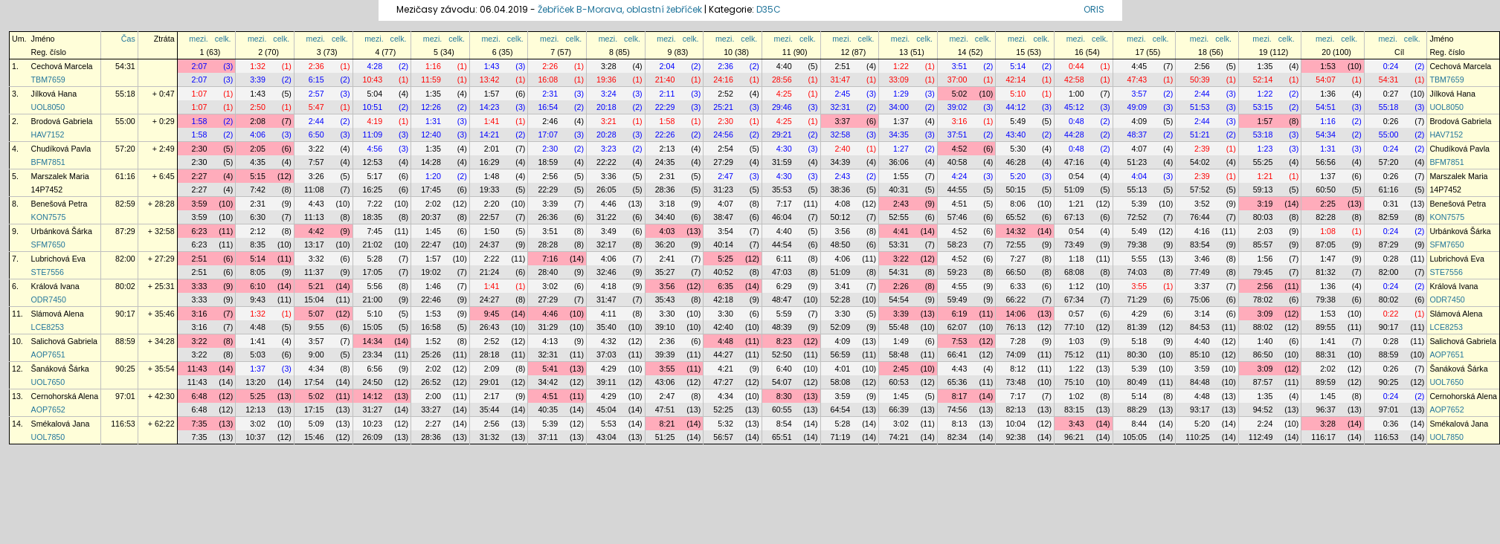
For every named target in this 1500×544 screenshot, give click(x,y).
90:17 (125, 313)
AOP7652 (48, 409)
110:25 (1197, 437)
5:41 (550, 368)
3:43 (1076, 423)
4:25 (784, 93)
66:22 (1015, 299)
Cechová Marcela (62, 66)
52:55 (899, 217)
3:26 (316, 176)
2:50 (257, 107)
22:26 (665, 134)
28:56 (782, 79)
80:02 (125, 286)
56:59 (841, 354)
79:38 (1137, 244)
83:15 (1074, 409)
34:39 (841, 162)
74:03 (1137, 272)
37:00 (957, 79)
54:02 (1200, 162)
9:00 (316, 354)
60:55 (782, 409)
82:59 (125, 203)
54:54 (899, 299)
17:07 (548, 134)
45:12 (1074, 107)
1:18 (1076, 258)
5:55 (1139, 258)
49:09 (1137, 107)
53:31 (899, 244)
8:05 (257, 272)
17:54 (314, 382)
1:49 (901, 341)
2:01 (492, 148)
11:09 (373, 134)
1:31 (433, 121)
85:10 (1200, 354)
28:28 (548, 244)
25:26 (431, 354)
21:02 (373, 244)
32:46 (606, 272)
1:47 (1328, 258)
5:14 (1018, 66)
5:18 (1139, 341)
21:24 (490, 272)
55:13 (1137, 189)
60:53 (899, 382)
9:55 (316, 327)
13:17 (314, 244)
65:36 (957, 382)
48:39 (782, 327)
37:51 (957, 134)
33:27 (431, 409)
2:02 (433, 203)
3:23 (609, 148)
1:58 (199, 121)
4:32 (609, 341)
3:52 (1202, 203)
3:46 (1202, 258)
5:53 (609, 423)
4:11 (609, 313)
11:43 (197, 368)
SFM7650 (48, 244)
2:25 (1328, 203)
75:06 (1200, 299)
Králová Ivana (55, 286)
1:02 (1076, 396)
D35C (768, 9)
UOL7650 (48, 382)
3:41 (842, 286)
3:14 (1202, 313)
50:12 (841, 217)
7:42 (257, 189)
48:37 (1137, 134)
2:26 (550, 66)
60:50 (1326, 189)
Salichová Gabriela (64, 341)
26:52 (431, 382)
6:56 (374, 368)
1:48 (492, 176)
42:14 (1015, 79)
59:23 (957, 272)
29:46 (782, 107)
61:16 (125, 176)
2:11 (667, 93)
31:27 (373, 409)
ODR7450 (48, 299)
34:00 (899, 107)
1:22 (901, 66)
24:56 (723, 134)
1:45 (433, 231)
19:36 (606, 79)
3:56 (842, 231)
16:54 (548, 107)
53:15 (1263, 107)
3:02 (550, 286)
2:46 (550, 121)
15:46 (314, 437)
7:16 (550, 258)
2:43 (842, 176)
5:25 (725, 258)
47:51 (665, 409)
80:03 (1263, 217)
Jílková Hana (54, 93)
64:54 (841, 409)
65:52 (1015, 217)
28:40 (548, 272)
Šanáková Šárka (60, 368)
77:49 (1200, 272)
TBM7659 (48, 79)
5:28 (374, 258)
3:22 (316, 148)
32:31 (841, 107)
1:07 (199, 93)
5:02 (960, 93)
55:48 (899, 327)
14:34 (373, 341)
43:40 (1015, 134)
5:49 (1018, 121)
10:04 (1015, 423)
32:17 (606, 244)
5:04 (374, 93)
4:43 (316, 203)
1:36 (1328, 93)
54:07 (1326, 79)
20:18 (606, 107)
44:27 (723, 354)
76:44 (1200, 217)
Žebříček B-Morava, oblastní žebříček (620, 9)
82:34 (957, 437)
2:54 (725, 148)
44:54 (782, 244)
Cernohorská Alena (65, 396)
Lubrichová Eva (58, 258)
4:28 (374, 66)
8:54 (784, 423)
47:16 (1074, 162)
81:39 (1137, 327)
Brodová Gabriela (62, 121)
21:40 (665, 79)
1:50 (492, 231)
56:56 (1326, 162)
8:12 (1018, 368)
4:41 (901, 231)
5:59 (784, 313)
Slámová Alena (57, 313)
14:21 (490, 134)
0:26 (1391, 121)
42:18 (723, 299)
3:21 (609, 121)
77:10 (1074, 327)
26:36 (548, 217)
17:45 (431, 189)
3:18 (667, 203)
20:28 (606, 134)
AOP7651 (48, 354)
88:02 (1263, 327)
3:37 (842, 121)
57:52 (1200, 189)
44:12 (1015, 107)
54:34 (1326, 134)
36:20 (665, 244)
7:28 (1018, 341)
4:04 (1139, 176)
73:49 (1074, 244)
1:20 (433, 176)
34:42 (548, 382)
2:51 (842, 66)
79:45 (1263, 272)
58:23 (957, 244)
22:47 (431, 244)
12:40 (431, 134)
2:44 (1202, 93)
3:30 (667, 313)
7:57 (316, 162)
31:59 (782, 162)
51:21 (1200, 134)
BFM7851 (48, 162)
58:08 (841, 382)
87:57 (1263, 382)
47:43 (1137, 79)
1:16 (433, 66)
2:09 (492, 368)
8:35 (257, 244)
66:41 (957, 354)
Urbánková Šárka (61, 231)
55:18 (125, 93)
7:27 (1018, 258)
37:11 (548, 437)
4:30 (784, 148)
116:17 (1323, 437)
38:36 (841, 189)
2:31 (550, 93)
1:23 (1265, 148)
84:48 (1200, 382)
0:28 (1391, 258)
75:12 (1074, 354)
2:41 (667, 258)
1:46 (433, 286)
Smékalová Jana (60, 423)
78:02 (1263, 299)
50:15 (1015, 189)
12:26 (431, 107)
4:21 (725, 368)
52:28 (841, 299)
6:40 (784, 368)
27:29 (723, 162)
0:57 (1076, 313)
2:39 (1202, 148)
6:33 (1018, 286)
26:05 (606, 189)
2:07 (199, 66)
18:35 (373, 217)
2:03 (1265, 231)
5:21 (316, 286)
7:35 (199, 423)
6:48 (199, 396)
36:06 (899, 162)
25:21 (723, 107)
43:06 (665, 382)
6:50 (316, 134)
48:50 (841, 244)
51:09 (1074, 189)
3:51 (960, 66)
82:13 (1015, 409)
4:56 (374, 148)
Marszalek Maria (60, 176)
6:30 (257, 217)
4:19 (374, 121)
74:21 (899, 437)
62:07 (957, 327)
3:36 (609, 176)
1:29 (901, 93)
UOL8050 (48, 107)
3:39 (257, 79)
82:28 (1326, 217)
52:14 (1263, 79)
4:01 (842, 368)
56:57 (723, 437)
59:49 (957, 299)
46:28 (1015, 162)
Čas (128, 38)
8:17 (960, 396)
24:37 (490, 244)
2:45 (842, 93)
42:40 (723, 327)
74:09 (1015, 354)
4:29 (1139, 313)
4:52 (960, 148)
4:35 (257, 162)
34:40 (665, 217)
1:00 (1076, 93)
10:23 (373, 423)
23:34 (373, 354)
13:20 (255, 382)
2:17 (492, 396)
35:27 (665, 272)
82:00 (125, 258)
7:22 (374, 203)
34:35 (899, 134)
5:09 (316, 423)
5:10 (1018, 93)
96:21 (1074, 437)
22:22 (606, 162)
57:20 (125, 148)
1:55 (901, 176)
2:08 (257, 121)
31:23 (723, 189)
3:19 (1265, 203)
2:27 (199, 176)
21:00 (373, 299)
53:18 (1263, 134)
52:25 (723, 409)
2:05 (257, 148)
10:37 (255, 437)
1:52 (433, 341)
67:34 (1074, 299)
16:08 (548, 79)
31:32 (490, 437)
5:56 (374, 286)
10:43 (373, 79)
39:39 (665, 354)
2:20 (492, 203)
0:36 (1391, 423)
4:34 (316, 368)
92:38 (1015, 437)
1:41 (492, 121)
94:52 (1263, 409)
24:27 (490, 299)
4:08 (842, 203)
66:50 (1015, 272)
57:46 (957, 217)
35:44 (490, 409)
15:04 (314, 299)
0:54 (1076, 176)
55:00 (125, 121)
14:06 (1015, 313)
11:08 (314, 189)
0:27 (1391, 93)
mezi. (198, 38)
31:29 (548, 327)
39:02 (957, 107)
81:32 (1326, 272)
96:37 (1326, 409)
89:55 (1326, 327)
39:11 (606, 382)
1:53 (1328, 66)
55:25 (1263, 162)
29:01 (490, 382)
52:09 (841, 327)
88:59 (125, 341)
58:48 (899, 354)
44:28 (1074, 134)
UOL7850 (48, 437)
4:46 (609, 203)
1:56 (1265, 258)
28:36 (665, 189)
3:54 (725, 231)
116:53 (123, 423)
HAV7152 (48, 134)
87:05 (1326, 244)
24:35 (665, 162)
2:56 (1202, 66)
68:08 (1074, 272)
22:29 (665, 107)
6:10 (257, 286)
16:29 (490, 162)
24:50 (373, 382)
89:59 (1326, 382)
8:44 (1139, 423)
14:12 (373, 396)
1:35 (1265, 66)
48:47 (782, 299)
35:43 (665, 299)
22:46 (431, 299)
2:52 (725, 93)
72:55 (1015, 244)
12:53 (373, 162)
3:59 (199, 203)
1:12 (1076, 286)
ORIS (1094, 9)
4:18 (609, 286)
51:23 (1137, 162)
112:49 (1261, 437)
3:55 (1139, 286)
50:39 (1200, 79)
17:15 (314, 409)
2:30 (725, 121)
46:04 (782, 217)
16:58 (431, 327)
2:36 (316, 66)
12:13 (255, 409)
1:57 (492, 93)
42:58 (1074, 79)
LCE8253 (47, 327)
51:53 (1200, 107)
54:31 (125, 66)
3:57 (1139, 93)
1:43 (492, 66)
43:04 (606, 437)
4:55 (960, 286)
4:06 (257, 134)
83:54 (1200, 244)
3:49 (609, 231)
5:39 (1139, 203)
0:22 (1391, 313)
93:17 (1200, 409)
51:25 (665, 437)
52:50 (782, 354)
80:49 (1137, 382)
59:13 (1263, 189)
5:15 (257, 176)
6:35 (725, 286)
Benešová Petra (59, 203)
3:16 (960, 121)
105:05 (1135, 437)
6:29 (784, 286)
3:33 (199, 286)
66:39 (899, 409)
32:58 (841, 134)
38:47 (723, 217)
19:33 (490, 189)
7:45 (374, 231)
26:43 (490, 327)
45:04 (606, 409)
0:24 (1391, 66)
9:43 (257, 299)
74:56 (957, 409)
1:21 (1265, 176)
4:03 (667, 231)
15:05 (373, 327)
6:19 (960, 313)
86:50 (1263, 354)
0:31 (1391, 203)
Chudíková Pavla (61, 148)
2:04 (667, 66)
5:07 (316, 313)
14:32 (1015, 231)
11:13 (314, 217)
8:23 (784, 341)
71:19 (841, 437)
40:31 (899, 189)
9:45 (492, 313)
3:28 (609, 66)
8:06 (1018, 203)
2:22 (492, 258)
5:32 (725, 423)
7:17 (784, 203)
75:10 (1074, 382)
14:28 (431, 162)
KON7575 (48, 217)
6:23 (199, 231)
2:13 (667, 148)
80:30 (1137, 354)
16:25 (373, 189)
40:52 (723, 272)
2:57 (316, 93)
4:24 (960, 176)
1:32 (257, 66)
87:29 (125, 231)
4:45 (1139, 66)
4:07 (1139, 148)
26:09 (373, 437)
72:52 (1137, 217)
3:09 (1265, 313)
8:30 (784, 396)
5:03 (257, 354)
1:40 (1265, 341)
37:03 (606, 354)
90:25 (125, 368)
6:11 (784, 258)
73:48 (1015, 382)
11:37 (314, 272)
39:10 (665, 327)
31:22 (606, 217)
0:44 (1076, 66)
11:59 (431, 79)
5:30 (1018, 148)
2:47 (725, 176)
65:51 (782, 437)
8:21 (667, 423)
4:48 (257, 327)
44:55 (957, 189)
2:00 (433, 396)
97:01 (125, 396)
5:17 (374, 176)
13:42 (490, 79)
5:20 (1018, 176)
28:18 (490, 354)
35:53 (782, 189)
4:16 (1202, 231)
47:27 (723, 382)
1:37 (901, 121)
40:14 (723, 244)
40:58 (957, 162)
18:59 (548, 162)
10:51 (373, 107)
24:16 (723, 79)
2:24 (1265, 423)
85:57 (1263, 244)
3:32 (316, 258)
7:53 (960, 341)
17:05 (373, 272)
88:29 (1137, 409)
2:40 (842, 148)
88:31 (1326, 354)
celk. (223, 38)
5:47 (316, 107)
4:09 (1139, 121)
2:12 (257, 231)
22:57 (490, 217)
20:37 (431, 217)
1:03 (1076, 341)
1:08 (1328, 231)
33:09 (899, 79)
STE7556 (47, 272)
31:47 (841, 79)
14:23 (490, 107)
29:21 (782, 134)
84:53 (1200, 327)
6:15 (316, 79)
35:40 (606, 327)
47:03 (782, 272)
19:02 (431, 272)
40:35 (548, 409)
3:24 (609, 93)
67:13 (1074, 217)
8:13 (960, 423)
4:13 (550, 341)
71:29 (1137, 299)
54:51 (1326, 107)
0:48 (1076, 121)
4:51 (960, 203)
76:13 (1015, 327)
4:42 (316, 231)
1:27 (901, 148)
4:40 (784, 66)
